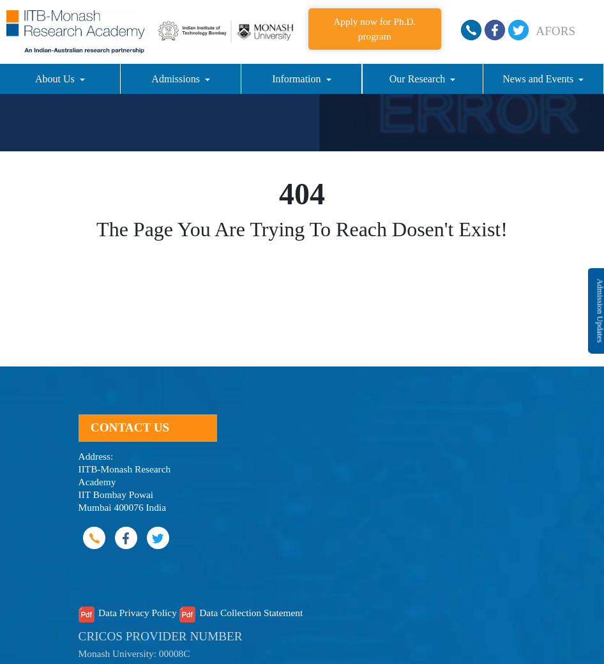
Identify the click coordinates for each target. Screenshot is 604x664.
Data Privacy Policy (137, 612)
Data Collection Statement (251, 612)
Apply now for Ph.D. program (374, 29)
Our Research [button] (418, 78)
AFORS (555, 31)
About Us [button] (56, 78)
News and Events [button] (539, 78)
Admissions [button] (176, 78)
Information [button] (297, 78)
